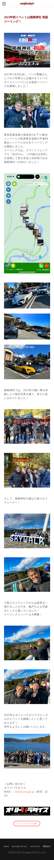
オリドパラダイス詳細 (25, 823)
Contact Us (35, 846)
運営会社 (46, 846)
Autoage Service (19, 846)
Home (6, 846)
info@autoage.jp (24, 791)
